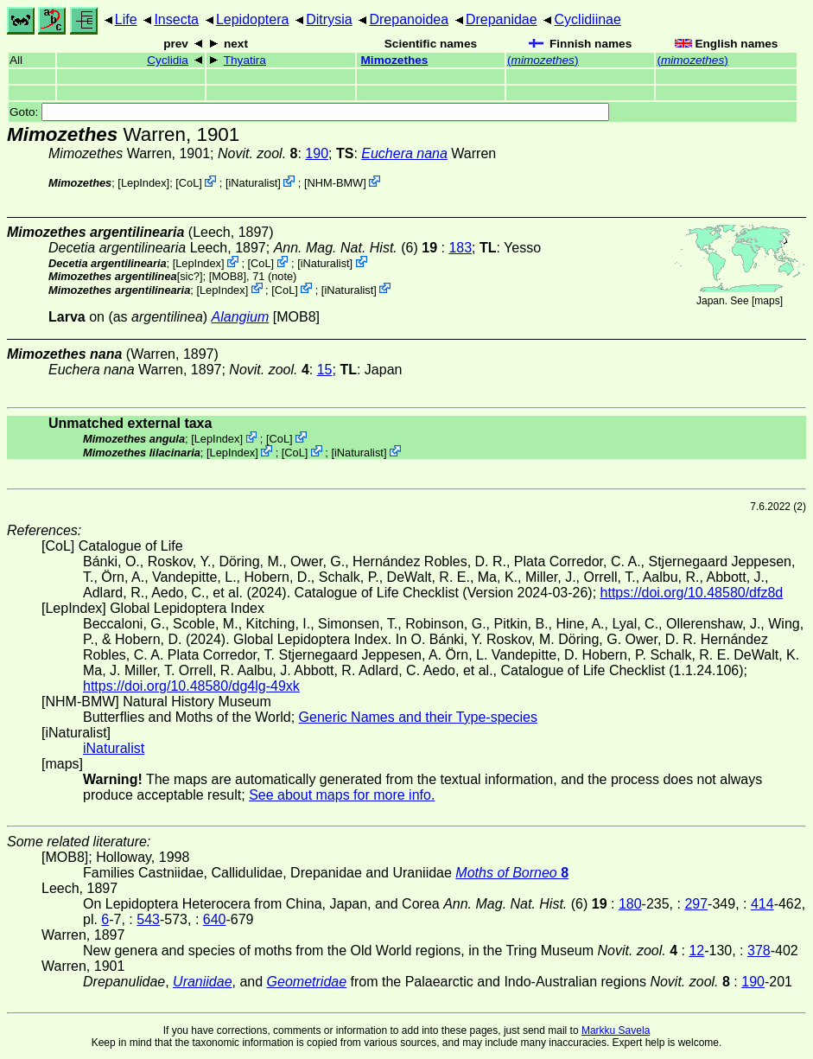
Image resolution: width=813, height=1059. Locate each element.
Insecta (176, 19)
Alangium (241, 316)
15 (325, 369)
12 (696, 950)
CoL (189, 182)
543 (148, 919)
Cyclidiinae (588, 19)
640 (214, 919)
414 (762, 903)
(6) (357, 247)
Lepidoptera (252, 19)
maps (766, 301)
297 (696, 903)
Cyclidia (167, 60)
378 (759, 950)
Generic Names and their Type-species (418, 717)
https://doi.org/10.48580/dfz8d (692, 592)
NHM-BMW (336, 182)
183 (460, 247)
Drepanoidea (408, 19)
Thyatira (245, 60)
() (542, 60)
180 (630, 903)
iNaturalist (252, 182)
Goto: (309, 111)
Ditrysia (329, 19)
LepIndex (144, 182)
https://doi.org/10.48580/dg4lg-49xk (191, 686)
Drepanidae (501, 19)
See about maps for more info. (342, 795)
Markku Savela (615, 1030)
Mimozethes (395, 60)
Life (126, 19)
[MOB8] (227, 276)
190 (316, 153)
